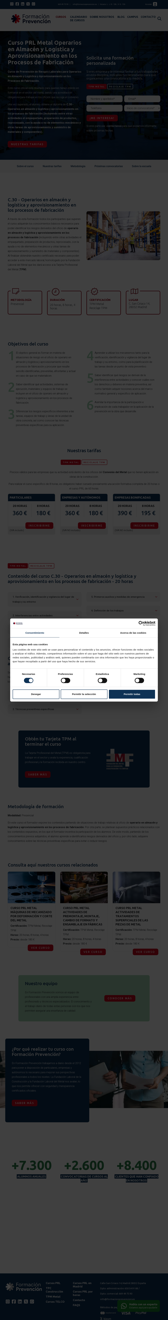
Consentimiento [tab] (34, 632)
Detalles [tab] (84, 632)
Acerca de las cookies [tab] (133, 632)
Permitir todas (132, 694)
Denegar (36, 694)
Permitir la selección (84, 694)
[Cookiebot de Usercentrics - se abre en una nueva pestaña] (141, 623)
